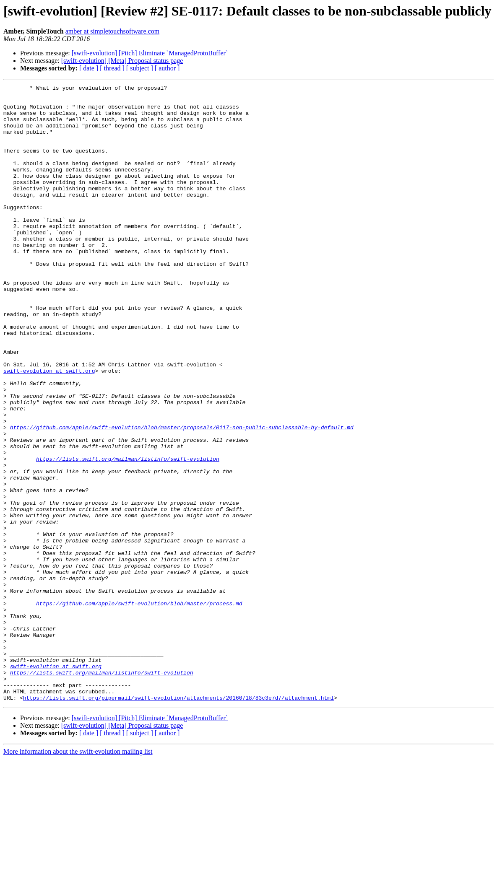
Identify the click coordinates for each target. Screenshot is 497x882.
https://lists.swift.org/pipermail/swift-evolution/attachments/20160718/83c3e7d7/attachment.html (178, 821)
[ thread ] (112, 68)
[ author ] (167, 68)
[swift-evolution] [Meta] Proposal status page (122, 60)
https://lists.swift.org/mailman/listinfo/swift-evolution (127, 534)
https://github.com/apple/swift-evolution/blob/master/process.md (139, 707)
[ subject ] (139, 68)
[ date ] (88, 68)
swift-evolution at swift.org (49, 428)
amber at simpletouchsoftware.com (112, 31)
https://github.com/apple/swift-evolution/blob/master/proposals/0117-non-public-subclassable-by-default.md (182, 496)
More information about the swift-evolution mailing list (78, 874)
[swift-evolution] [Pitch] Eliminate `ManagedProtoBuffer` (150, 53)
